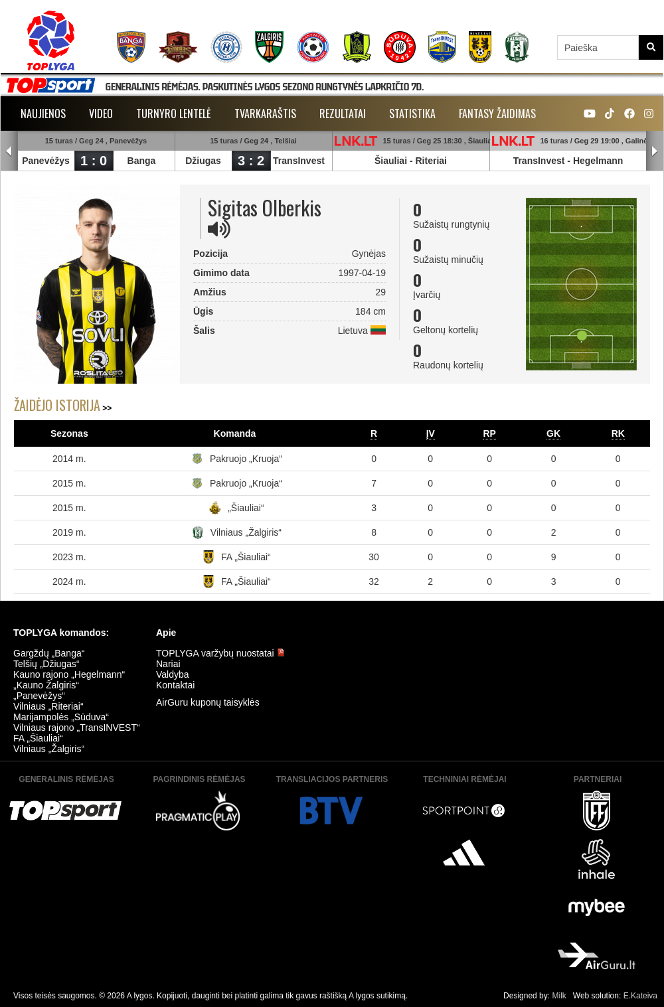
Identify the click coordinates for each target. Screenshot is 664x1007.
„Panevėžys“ (39, 695)
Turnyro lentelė (173, 113)
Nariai (168, 663)
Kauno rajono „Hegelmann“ (69, 674)
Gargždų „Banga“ (48, 653)
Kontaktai (175, 685)
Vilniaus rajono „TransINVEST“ (76, 727)
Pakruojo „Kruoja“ (246, 458)
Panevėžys (46, 160)
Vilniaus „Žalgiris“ (246, 532)
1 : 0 (93, 160)
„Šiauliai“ (246, 508)
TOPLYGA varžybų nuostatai (220, 653)
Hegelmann (598, 160)
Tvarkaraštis (265, 113)
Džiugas (203, 160)
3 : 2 (251, 160)
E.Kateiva (640, 995)
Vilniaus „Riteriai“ (48, 706)
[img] (219, 229)
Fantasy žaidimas (497, 113)
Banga (141, 160)
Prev (9, 151)
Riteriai (431, 160)
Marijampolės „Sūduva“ (61, 717)
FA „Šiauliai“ (246, 557)
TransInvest (299, 160)
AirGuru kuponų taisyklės (208, 702)
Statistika (412, 113)
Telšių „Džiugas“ (46, 663)
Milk (559, 995)
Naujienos (43, 113)
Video (101, 113)
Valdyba (172, 674)
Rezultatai (342, 113)
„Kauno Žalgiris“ (46, 685)
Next (654, 151)
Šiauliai (390, 160)
